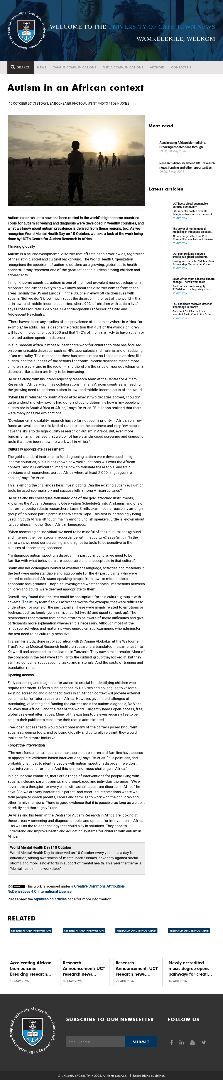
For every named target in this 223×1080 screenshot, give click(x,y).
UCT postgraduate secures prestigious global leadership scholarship (189, 255)
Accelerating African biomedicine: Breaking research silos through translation (182, 145)
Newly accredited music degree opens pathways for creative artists (190, 968)
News (41, 67)
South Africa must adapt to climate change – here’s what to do (193, 280)
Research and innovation (31, 930)
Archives (157, 67)
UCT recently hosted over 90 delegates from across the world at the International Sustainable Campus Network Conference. (193, 213)
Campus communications (74, 67)
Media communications (123, 67)
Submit (141, 1042)
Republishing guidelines (148, 1075)
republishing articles (50, 899)
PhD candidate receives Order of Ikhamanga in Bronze (192, 306)
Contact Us (181, 67)
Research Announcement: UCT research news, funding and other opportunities (187, 165)
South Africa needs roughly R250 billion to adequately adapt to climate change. (193, 288)
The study (30, 602)
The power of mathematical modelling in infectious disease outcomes (191, 230)
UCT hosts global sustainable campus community (190, 205)
